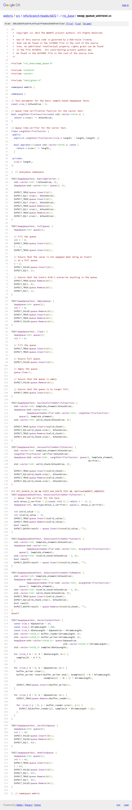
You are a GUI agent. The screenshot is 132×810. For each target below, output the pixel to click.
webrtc (8, 16)
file (69, 23)
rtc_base (68, 16)
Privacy (28, 804)
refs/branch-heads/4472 (39, 16)
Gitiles (19, 804)
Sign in (125, 5)
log (78, 23)
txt (118, 804)
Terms (37, 804)
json (126, 804)
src (18, 16)
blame (87, 23)
